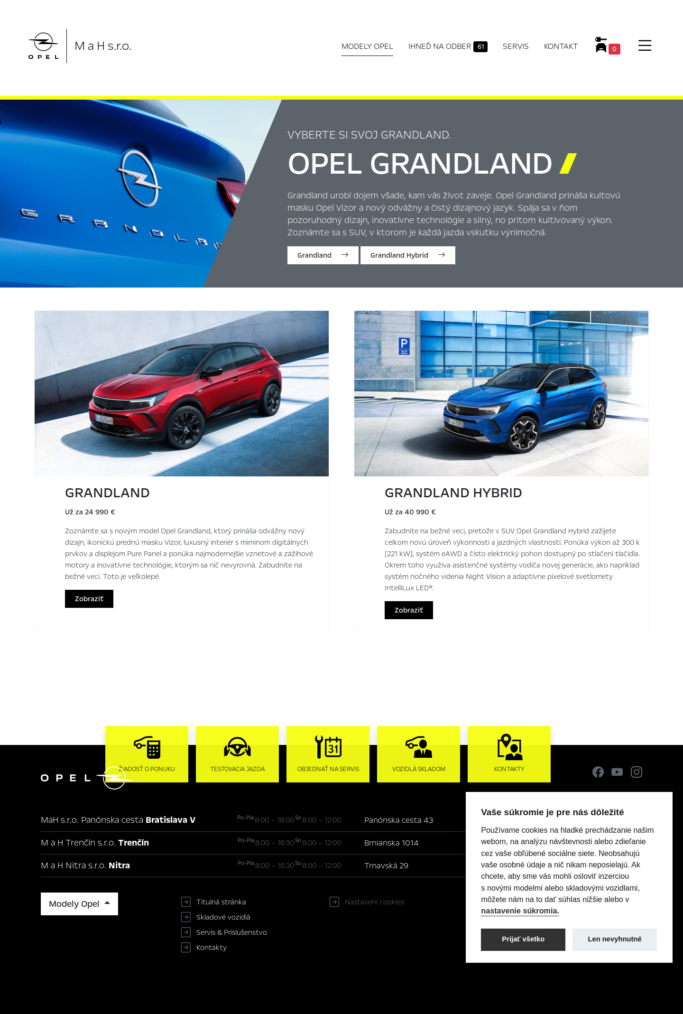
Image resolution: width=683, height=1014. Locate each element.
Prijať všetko (523, 939)
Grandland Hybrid (407, 255)
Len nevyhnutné (615, 939)
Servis (516, 46)
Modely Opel (367, 46)
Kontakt (561, 46)
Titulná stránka (221, 902)
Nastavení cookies (374, 902)
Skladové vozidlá (223, 917)
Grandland (323, 255)
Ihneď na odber (448, 46)
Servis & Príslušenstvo (231, 932)
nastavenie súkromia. (520, 910)
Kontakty (211, 947)
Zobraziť (89, 599)
